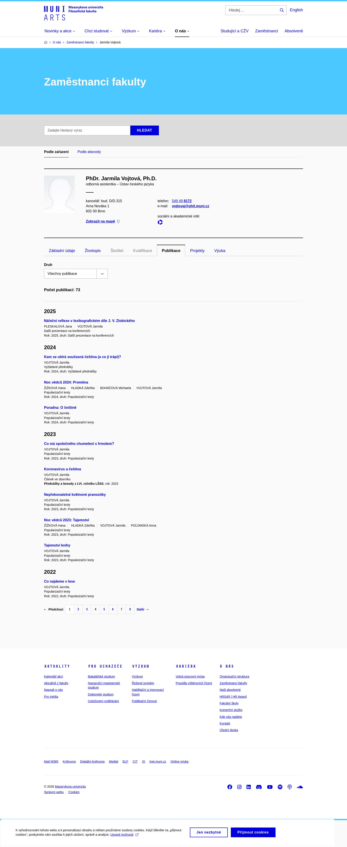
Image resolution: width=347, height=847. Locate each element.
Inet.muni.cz (157, 761)
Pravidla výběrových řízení (194, 683)
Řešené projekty (143, 683)
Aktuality (57, 666)
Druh (48, 265)
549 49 (182, 201)
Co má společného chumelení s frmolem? (79, 444)
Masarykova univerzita (70, 786)
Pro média (51, 696)
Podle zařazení (56, 152)
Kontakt (225, 723)
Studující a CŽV (235, 31)
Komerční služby (231, 710)
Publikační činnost (144, 701)
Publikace (171, 250)
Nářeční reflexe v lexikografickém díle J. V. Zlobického (89, 321)
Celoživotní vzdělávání (103, 701)
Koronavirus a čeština (62, 469)
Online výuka (180, 761)
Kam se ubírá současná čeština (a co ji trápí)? (82, 357)
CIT (135, 761)
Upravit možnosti (124, 838)
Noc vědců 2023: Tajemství (66, 520)
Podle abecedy (89, 152)
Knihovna (69, 761)
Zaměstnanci (266, 31)
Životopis (93, 250)
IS (143, 761)
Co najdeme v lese (59, 581)
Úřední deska (229, 730)
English (296, 10)
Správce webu (54, 792)
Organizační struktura (234, 676)
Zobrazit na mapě (103, 221)
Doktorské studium (101, 694)
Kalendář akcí (53, 676)
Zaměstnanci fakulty (233, 683)
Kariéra (186, 666)
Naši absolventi (230, 690)
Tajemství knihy (57, 545)
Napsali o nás (53, 690)
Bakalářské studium (101, 676)
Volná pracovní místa (190, 676)
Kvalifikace (142, 250)
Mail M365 (51, 761)
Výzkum (140, 666)
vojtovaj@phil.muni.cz (190, 206)
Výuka (219, 250)
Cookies (74, 792)
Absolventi (294, 31)
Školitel (116, 250)
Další (142, 609)
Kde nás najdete (231, 717)
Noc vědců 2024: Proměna (66, 382)
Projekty (197, 250)
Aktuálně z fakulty (56, 683)
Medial (113, 761)
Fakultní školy (229, 703)
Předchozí (53, 609)
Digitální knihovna (92, 761)
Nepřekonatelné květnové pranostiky (75, 494)
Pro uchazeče (105, 666)
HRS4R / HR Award (233, 696)
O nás (227, 666)
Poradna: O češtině (60, 407)
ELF (125, 761)
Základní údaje (62, 250)
